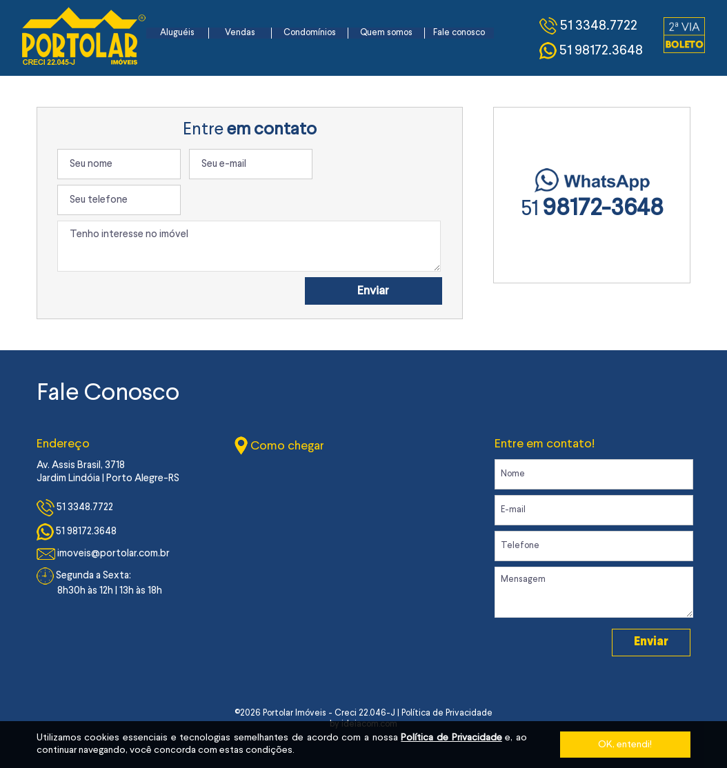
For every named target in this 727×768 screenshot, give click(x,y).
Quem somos (386, 32)
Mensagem (594, 592)
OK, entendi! (625, 744)
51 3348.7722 (75, 507)
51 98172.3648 (77, 531)
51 (592, 209)
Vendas (240, 32)
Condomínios (309, 32)
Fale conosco (459, 32)
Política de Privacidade (451, 737)
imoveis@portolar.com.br (103, 554)
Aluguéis (177, 32)
